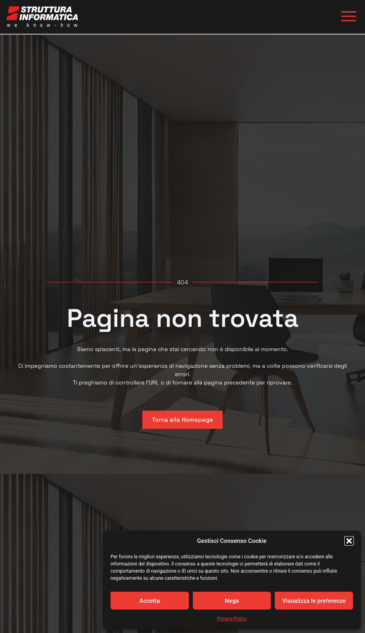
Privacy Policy (232, 618)
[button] (349, 541)
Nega (232, 600)
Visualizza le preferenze (314, 600)
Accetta (149, 600)
